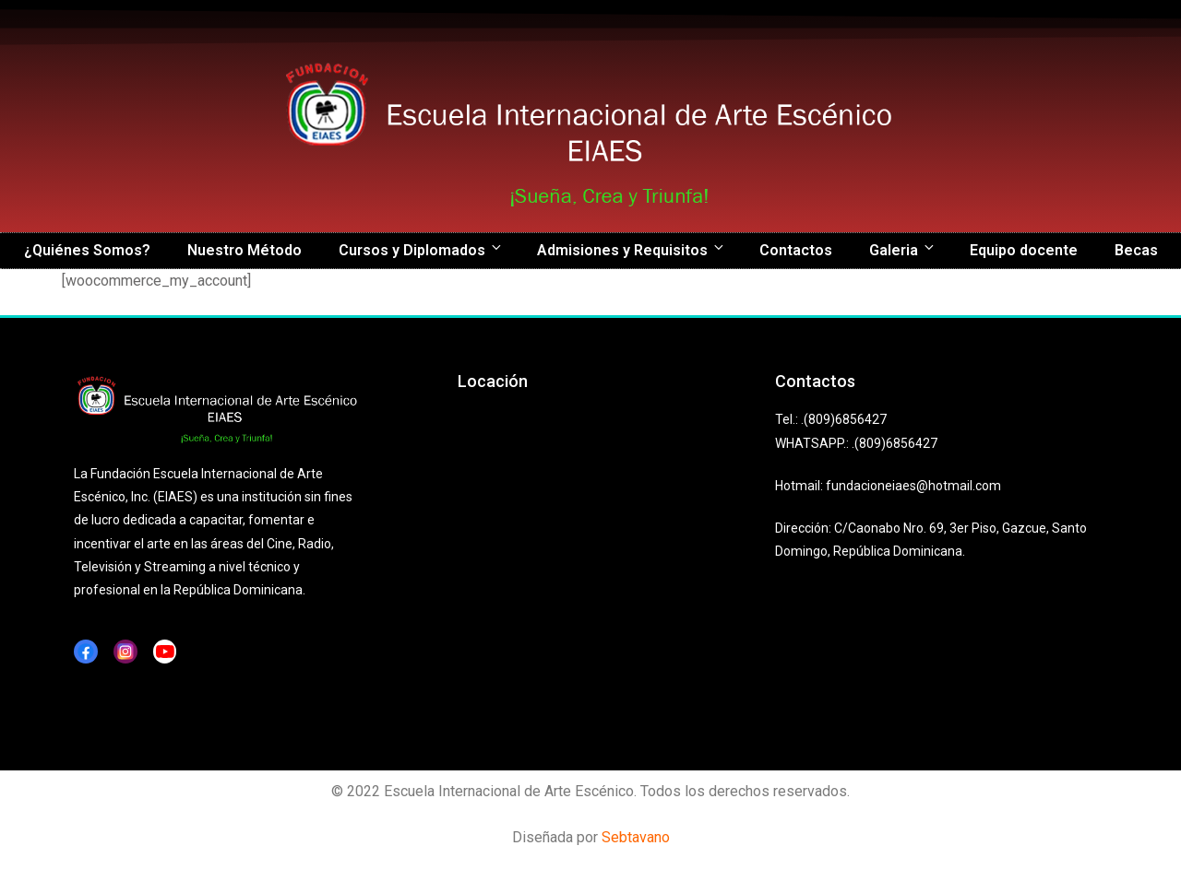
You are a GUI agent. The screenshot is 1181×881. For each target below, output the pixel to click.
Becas (1136, 250)
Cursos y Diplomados (421, 249)
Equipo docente (1024, 250)
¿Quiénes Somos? (87, 250)
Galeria (902, 249)
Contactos (795, 250)
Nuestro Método (244, 250)
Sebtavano (636, 837)
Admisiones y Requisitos (631, 249)
